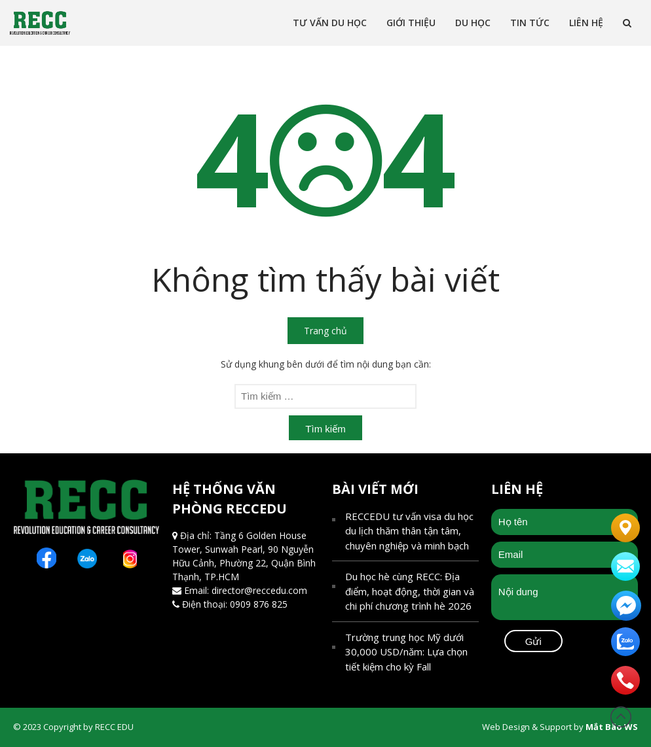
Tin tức (529, 22)
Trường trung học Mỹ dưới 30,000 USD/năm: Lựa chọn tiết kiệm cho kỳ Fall (406, 652)
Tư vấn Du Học (330, 22)
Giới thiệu (411, 22)
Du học (473, 22)
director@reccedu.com (259, 590)
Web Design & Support (527, 727)
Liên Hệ (586, 22)
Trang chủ (325, 330)
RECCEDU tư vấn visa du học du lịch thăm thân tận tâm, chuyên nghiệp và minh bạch (409, 531)
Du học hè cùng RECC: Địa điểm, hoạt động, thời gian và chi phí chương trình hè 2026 (409, 591)
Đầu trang (620, 716)
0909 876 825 (259, 604)
